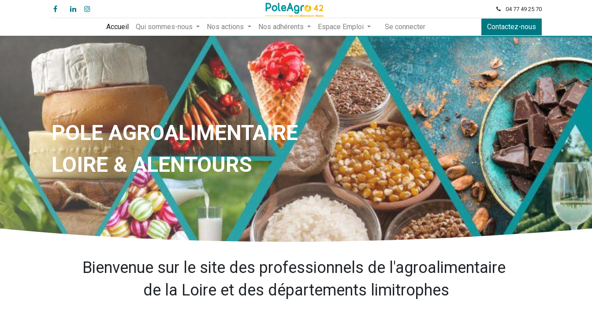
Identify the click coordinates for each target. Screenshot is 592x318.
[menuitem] (117, 27)
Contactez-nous (510, 27)
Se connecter (405, 27)
